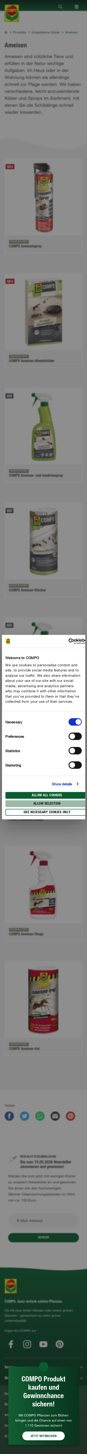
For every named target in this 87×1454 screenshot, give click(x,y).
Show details (62, 784)
